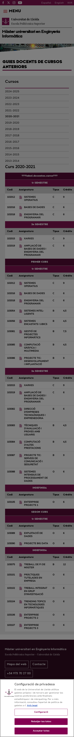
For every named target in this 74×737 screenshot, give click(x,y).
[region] (37, 708)
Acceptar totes (41, 730)
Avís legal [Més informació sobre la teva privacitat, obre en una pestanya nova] (32, 705)
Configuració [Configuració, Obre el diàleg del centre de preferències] (41, 712)
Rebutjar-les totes (41, 721)
